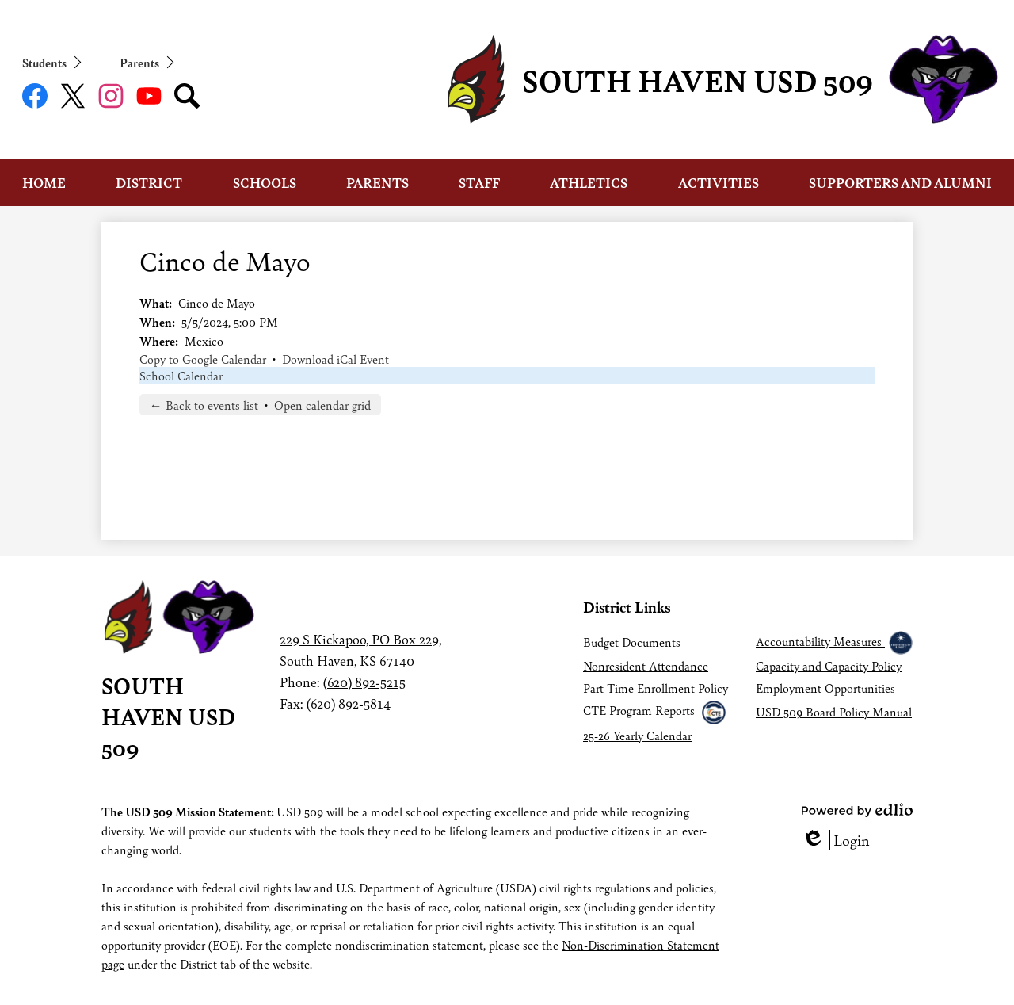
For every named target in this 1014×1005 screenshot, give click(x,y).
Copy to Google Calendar (202, 358)
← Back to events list (204, 404)
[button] (44, 182)
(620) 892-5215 (364, 681)
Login (836, 840)
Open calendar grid (322, 404)
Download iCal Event (335, 358)
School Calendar (181, 375)
